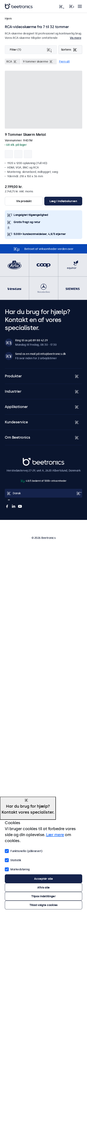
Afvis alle (43, 887)
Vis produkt (24, 201)
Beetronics (30, 460)
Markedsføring (17, 869)
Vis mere (75, 37)
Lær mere (55, 835)
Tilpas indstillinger (43, 896)
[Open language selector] (43, 493)
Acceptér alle (43, 878)
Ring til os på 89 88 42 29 (31, 340)
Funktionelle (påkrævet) (24, 850)
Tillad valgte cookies (43, 905)
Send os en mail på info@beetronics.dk (40, 353)
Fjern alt (64, 61)
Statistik (13, 860)
